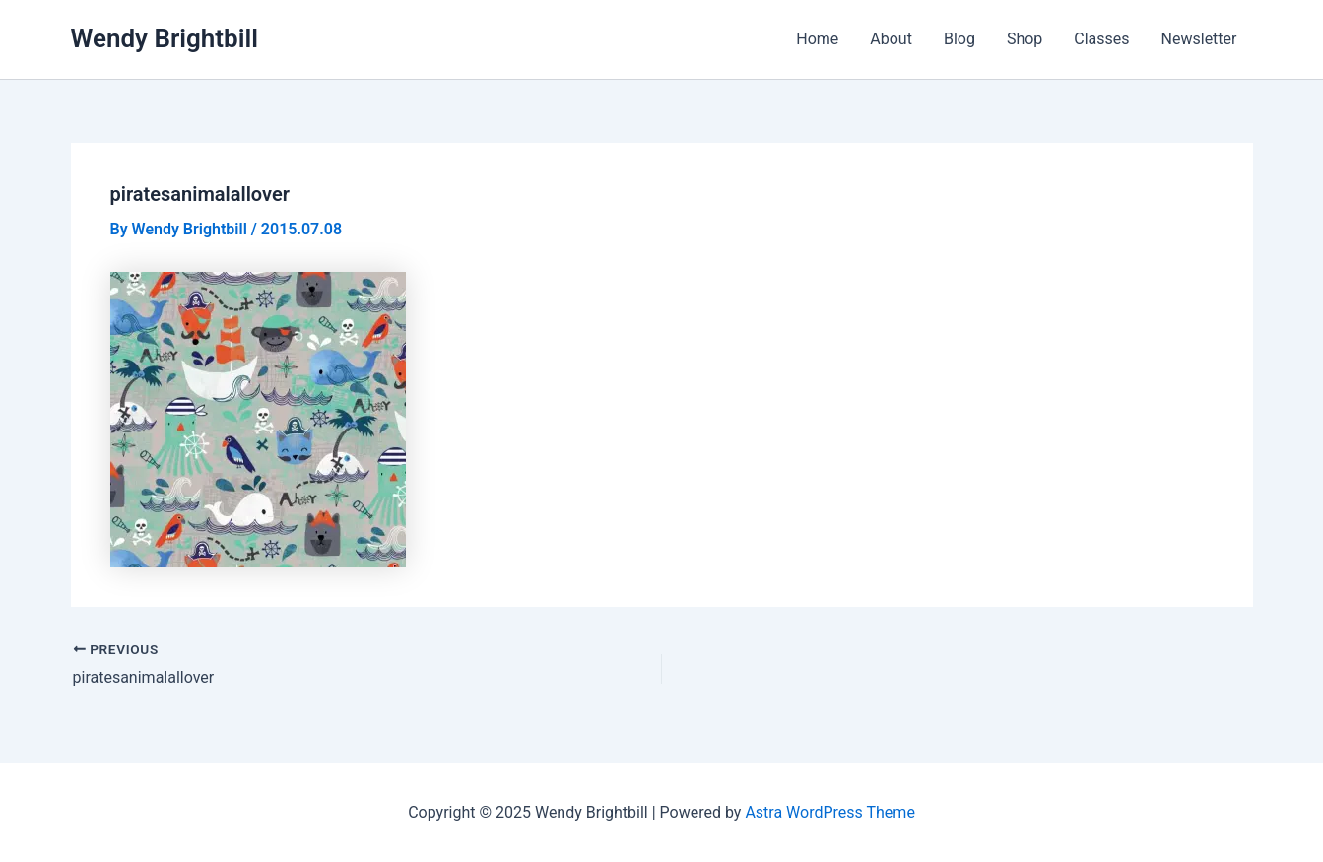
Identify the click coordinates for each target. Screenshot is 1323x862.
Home (817, 39)
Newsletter (1199, 39)
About (891, 39)
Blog (959, 39)
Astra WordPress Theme (829, 812)
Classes (1101, 39)
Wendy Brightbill (165, 38)
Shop (1024, 39)
